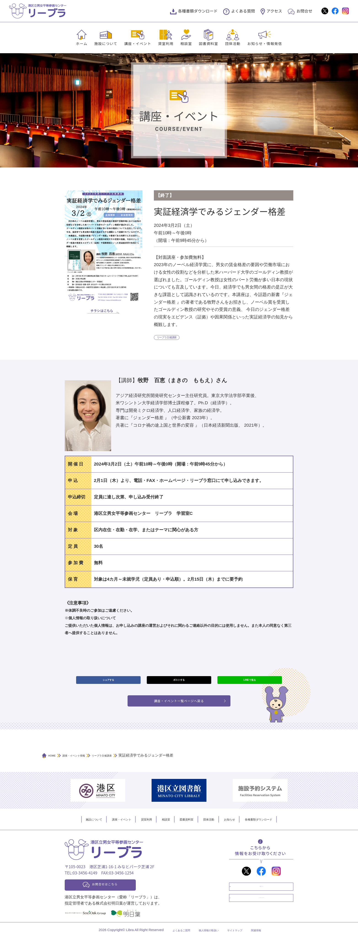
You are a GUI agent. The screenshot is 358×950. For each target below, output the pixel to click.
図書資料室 (208, 43)
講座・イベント (137, 43)
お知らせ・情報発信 (264, 43)
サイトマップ (241, 942)
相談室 (186, 43)
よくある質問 (243, 11)
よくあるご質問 (171, 942)
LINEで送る (249, 683)
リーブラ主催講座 (172, 338)
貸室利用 (166, 43)
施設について (105, 43)
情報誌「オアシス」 (265, 899)
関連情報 (268, 942)
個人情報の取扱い (207, 942)
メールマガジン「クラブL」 (266, 918)
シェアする (108, 683)
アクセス (274, 11)
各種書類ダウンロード (198, 11)
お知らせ (240, 828)
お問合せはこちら (115, 895)
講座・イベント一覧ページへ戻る (179, 708)
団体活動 (232, 43)
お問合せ (304, 11)
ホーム (81, 43)
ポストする (179, 683)
